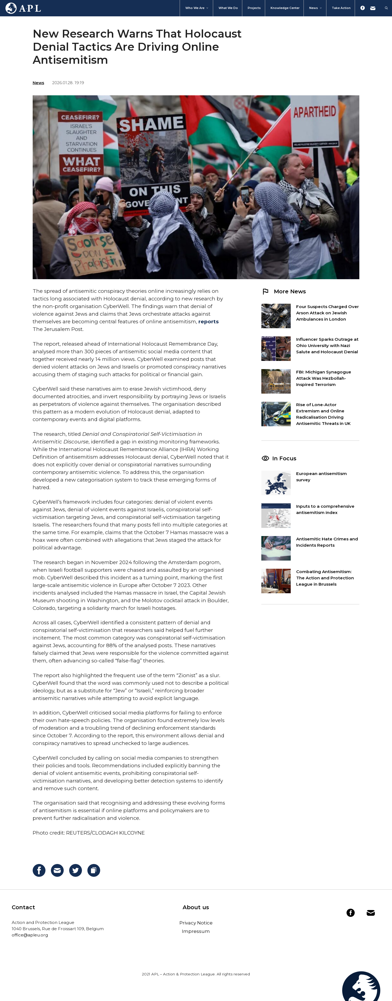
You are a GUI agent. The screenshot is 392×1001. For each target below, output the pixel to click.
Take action (341, 8)
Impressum (196, 931)
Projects (254, 8)
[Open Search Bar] (383, 8)
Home (20, 8)
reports (208, 321)
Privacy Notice (196, 923)
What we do (228, 8)
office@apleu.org (30, 935)
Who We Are (197, 8)
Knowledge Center (285, 8)
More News (283, 291)
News (315, 8)
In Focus (284, 458)
